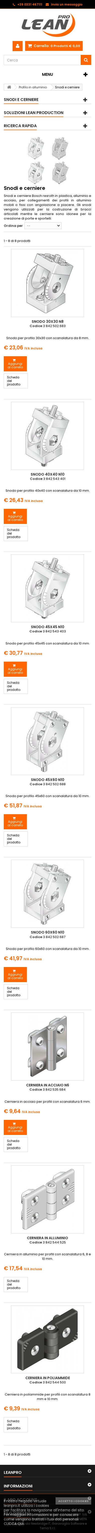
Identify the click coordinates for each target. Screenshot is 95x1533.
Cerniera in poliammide (47, 1378)
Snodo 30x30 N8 (48, 321)
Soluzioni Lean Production (33, 113)
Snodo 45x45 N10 (47, 627)
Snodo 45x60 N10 (47, 780)
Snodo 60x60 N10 (47, 932)
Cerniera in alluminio (47, 1238)
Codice (36, 326)
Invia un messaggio (66, 4)
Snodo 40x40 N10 (48, 474)
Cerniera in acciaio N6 (47, 1085)
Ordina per (13, 225)
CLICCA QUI (14, 1523)
